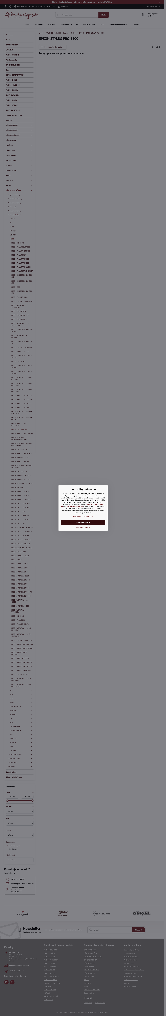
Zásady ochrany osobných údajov (83, 517)
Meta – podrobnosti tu (75, 506)
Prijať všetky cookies (83, 523)
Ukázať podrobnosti (83, 528)
